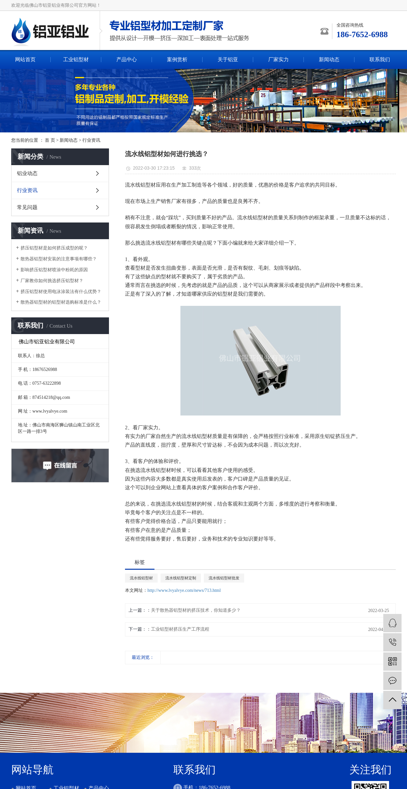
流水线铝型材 (141, 578)
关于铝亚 (228, 59)
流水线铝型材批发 (224, 578)
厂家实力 (278, 59)
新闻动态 (329, 59)
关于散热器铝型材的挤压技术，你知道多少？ (196, 610)
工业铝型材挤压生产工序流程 (180, 629)
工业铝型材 (76, 59)
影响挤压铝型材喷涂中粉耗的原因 (54, 269)
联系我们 (380, 59)
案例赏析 (177, 59)
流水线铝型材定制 (180, 578)
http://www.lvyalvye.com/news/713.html (184, 590)
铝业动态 (27, 173)
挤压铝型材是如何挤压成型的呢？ (54, 248)
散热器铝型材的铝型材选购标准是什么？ (61, 302)
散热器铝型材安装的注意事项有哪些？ (59, 258)
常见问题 (27, 207)
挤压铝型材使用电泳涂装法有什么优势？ (61, 291)
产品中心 (126, 59)
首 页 (50, 140)
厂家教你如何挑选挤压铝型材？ (52, 280)
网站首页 (25, 59)
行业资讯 (91, 140)
